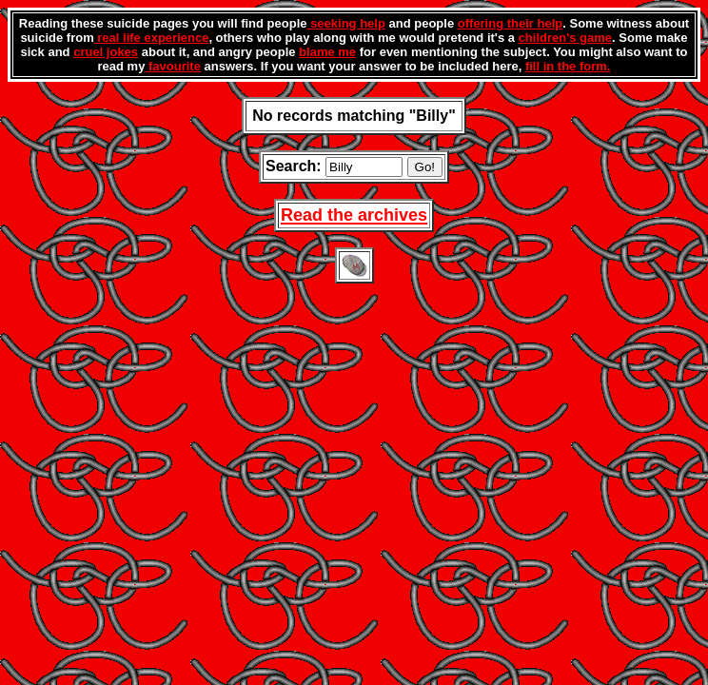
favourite (173, 66)
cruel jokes (105, 52)
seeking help (346, 23)
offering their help (510, 23)
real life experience (151, 37)
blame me (327, 52)
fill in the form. (568, 66)
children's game (565, 37)
